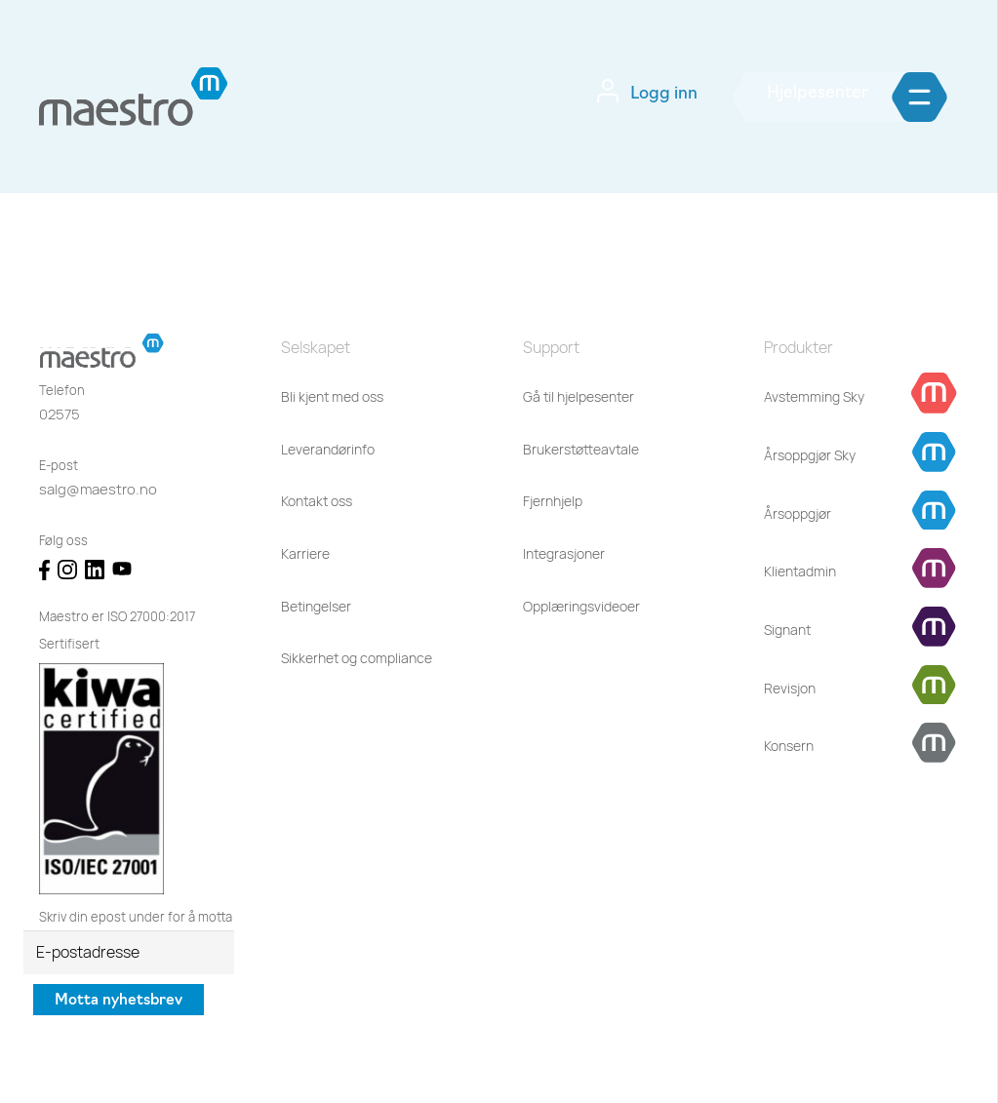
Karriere (305, 553)
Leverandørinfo (328, 449)
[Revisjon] (790, 689)
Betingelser (316, 606)
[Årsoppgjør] (797, 514)
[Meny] (950, 97)
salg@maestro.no (98, 489)
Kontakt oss (316, 501)
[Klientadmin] (800, 572)
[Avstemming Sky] (814, 397)
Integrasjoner (564, 553)
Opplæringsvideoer (581, 606)
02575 (59, 414)
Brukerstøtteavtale (581, 449)
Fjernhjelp (552, 501)
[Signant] (787, 630)
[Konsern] (789, 746)
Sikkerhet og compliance (356, 658)
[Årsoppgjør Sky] (810, 456)
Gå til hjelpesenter (578, 396)
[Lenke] (133, 96)
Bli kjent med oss (332, 396)
